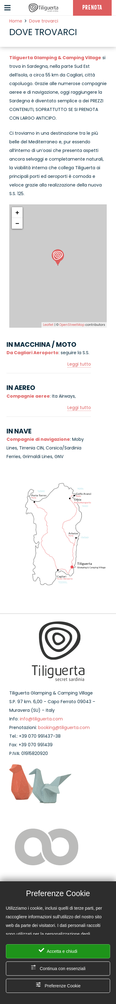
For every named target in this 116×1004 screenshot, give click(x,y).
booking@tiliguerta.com (64, 727)
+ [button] (17, 212)
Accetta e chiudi (58, 950)
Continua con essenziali (58, 968)
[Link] (43, 7)
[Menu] (7, 7)
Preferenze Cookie (58, 985)
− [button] (17, 223)
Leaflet (48, 324)
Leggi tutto (79, 364)
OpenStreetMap (71, 324)
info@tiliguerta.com (41, 719)
